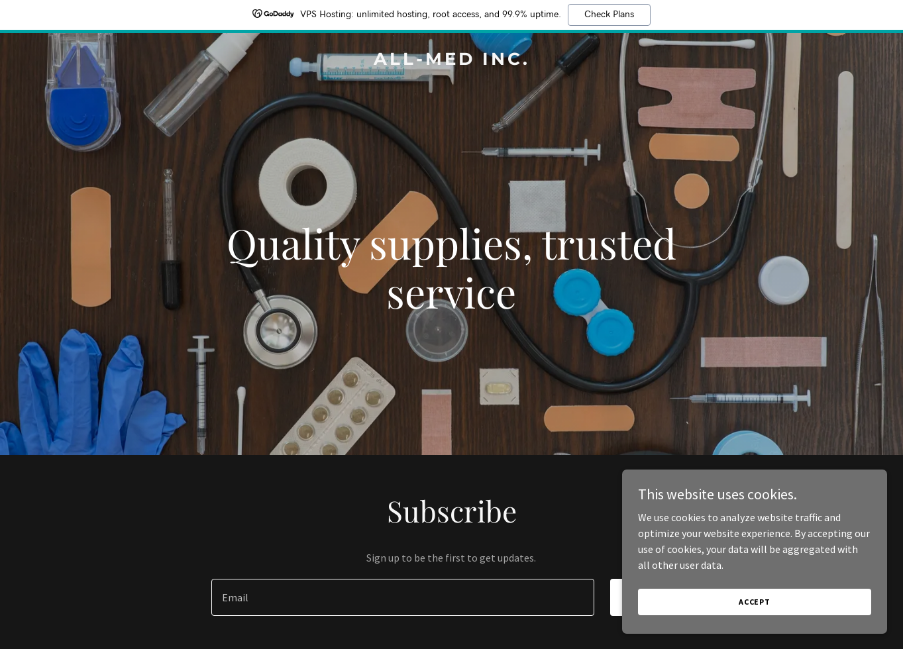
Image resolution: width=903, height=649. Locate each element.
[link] (451, 61)
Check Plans (609, 14)
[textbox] (402, 597)
